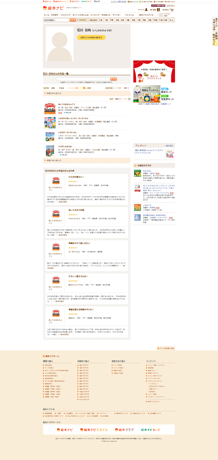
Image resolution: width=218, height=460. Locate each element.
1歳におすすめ (83, 368)
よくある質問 (94, 416)
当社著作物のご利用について (54, 416)
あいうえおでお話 (76, 210)
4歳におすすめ (83, 375)
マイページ (102, 413)
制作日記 (152, 391)
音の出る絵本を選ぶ (51, 375)
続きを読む (63, 202)
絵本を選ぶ (48, 365)
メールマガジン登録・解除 (86, 413)
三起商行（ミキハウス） (159, 217)
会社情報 (105, 416)
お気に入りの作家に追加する (91, 37)
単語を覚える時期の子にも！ (81, 310)
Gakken (152, 173)
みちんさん (73, 218)
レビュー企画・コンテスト (156, 365)
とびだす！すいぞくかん (67, 132)
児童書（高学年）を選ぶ (52, 391)
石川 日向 (68, 107)
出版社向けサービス (139, 413)
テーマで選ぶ (118, 365)
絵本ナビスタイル (153, 401)
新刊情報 (151, 368)
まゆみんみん (74, 185)
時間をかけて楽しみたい (79, 243)
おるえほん (147, 171)
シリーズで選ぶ (118, 368)
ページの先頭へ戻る (166, 348)
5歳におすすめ (83, 378)
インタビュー (153, 383)
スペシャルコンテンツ (155, 381)
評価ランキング (153, 373)
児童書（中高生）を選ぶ (52, 394)
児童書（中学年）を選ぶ (52, 389)
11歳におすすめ (84, 394)
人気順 (88, 88)
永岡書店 (98, 121)
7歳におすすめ (83, 383)
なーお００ (73, 251)
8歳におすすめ (83, 386)
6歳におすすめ (83, 381)
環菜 (70, 318)
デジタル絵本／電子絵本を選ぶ (55, 381)
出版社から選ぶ (118, 373)
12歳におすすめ (84, 396)
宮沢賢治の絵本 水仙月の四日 (154, 215)
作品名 (61, 88)
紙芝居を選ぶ (49, 378)
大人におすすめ (84, 399)
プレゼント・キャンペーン (156, 396)
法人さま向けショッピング (76, 416)
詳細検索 (82, 20)
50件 (125, 88)
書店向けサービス (122, 413)
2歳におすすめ (83, 370)
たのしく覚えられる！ (78, 276)
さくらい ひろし (68, 121)
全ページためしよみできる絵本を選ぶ (57, 370)
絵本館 (152, 207)
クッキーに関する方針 (118, 1)
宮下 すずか (66, 150)
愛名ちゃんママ (74, 285)
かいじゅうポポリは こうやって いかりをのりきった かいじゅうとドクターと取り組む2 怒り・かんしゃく (159, 188)
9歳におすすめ (83, 389)
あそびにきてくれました (157, 386)
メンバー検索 (152, 394)
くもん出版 (96, 150)
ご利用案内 (69, 413)
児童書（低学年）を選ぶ (52, 386)
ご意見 (59, 413)
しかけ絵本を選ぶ (50, 373)
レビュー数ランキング (155, 375)
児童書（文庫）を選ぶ (52, 396)
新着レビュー (152, 370)
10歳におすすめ (84, 391)
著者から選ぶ (118, 370)
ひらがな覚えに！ (76, 177)
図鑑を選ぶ (48, 383)
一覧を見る (169, 146)
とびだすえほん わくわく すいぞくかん (73, 118)
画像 (117, 99)
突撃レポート (153, 389)
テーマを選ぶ (49, 368)
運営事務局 (48, 413)
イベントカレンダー (154, 378)
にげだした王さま (65, 146)
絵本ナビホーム (52, 356)
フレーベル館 (86, 107)
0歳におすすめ (83, 365)
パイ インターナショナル (159, 193)
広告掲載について (155, 413)
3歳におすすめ (83, 373)
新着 (53, 88)
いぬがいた (147, 205)
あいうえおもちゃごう (66, 104)
